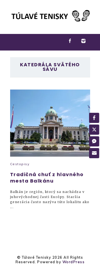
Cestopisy (20, 164)
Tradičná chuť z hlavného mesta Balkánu (47, 177)
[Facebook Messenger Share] (94, 141)
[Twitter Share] (94, 130)
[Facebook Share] (94, 118)
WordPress (73, 262)
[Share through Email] (94, 153)
